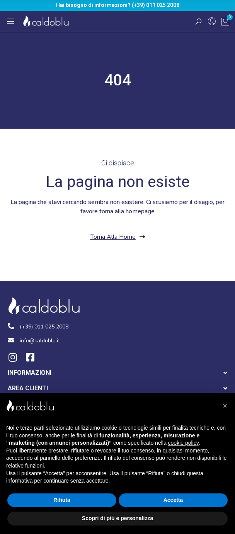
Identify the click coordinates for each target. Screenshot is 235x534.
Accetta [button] (173, 500)
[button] (118, 237)
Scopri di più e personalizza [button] (117, 518)
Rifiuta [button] (61, 500)
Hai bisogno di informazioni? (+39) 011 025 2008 (117, 5)
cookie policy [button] (183, 443)
